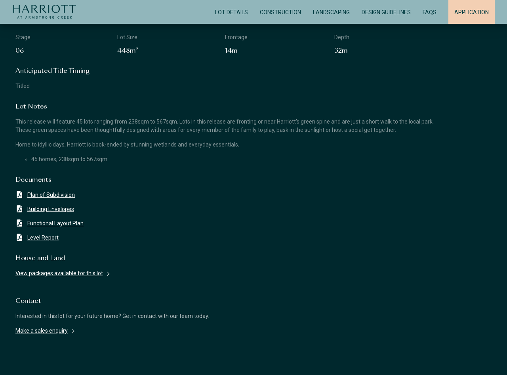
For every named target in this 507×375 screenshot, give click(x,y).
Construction (280, 12)
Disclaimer (32, 362)
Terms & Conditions (188, 362)
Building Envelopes (44, 209)
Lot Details (231, 12)
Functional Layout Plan (49, 223)
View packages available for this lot (59, 273)
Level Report (37, 237)
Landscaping (331, 12)
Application (471, 12)
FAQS (429, 12)
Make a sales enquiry (41, 330)
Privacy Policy (349, 362)
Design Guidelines (386, 12)
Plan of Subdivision (45, 194)
